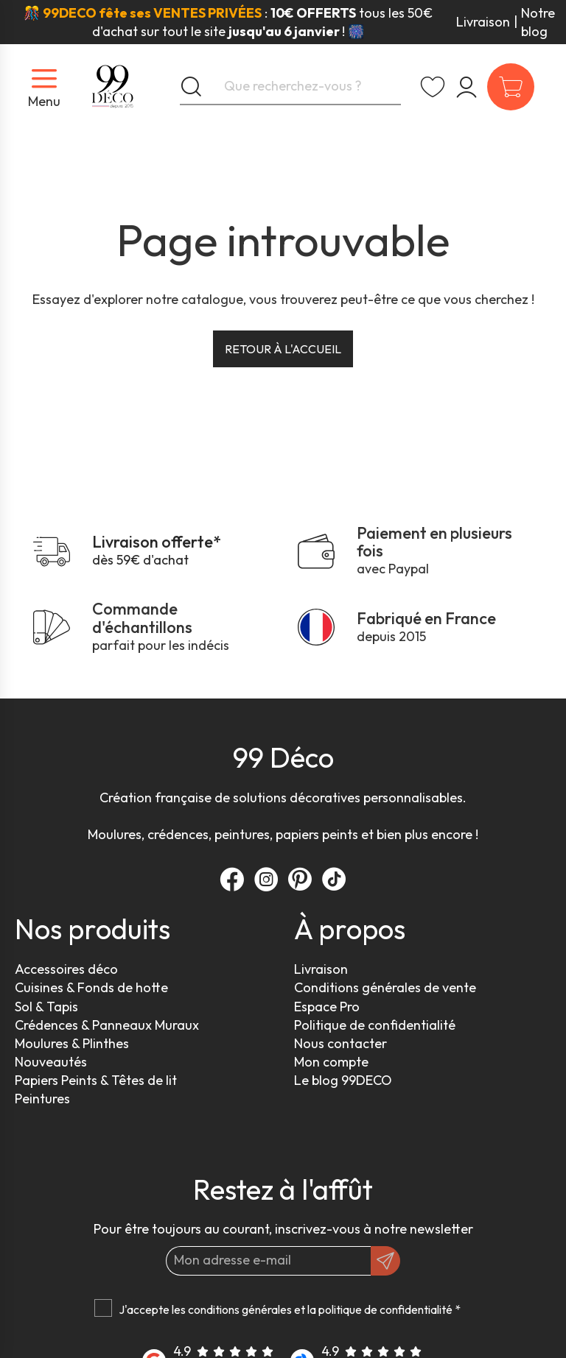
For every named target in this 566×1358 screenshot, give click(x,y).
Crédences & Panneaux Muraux (107, 1024)
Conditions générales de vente (385, 987)
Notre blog (538, 22)
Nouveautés (51, 1061)
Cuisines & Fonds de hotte (91, 987)
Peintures (42, 1098)
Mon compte (331, 1061)
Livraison (483, 21)
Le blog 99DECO (343, 1080)
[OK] (385, 1261)
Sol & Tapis (46, 1006)
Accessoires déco (66, 969)
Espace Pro (327, 1006)
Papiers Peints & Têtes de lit (96, 1080)
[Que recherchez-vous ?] (290, 86)
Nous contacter (340, 1043)
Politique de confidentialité (374, 1024)
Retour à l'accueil (283, 349)
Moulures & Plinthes (72, 1043)
